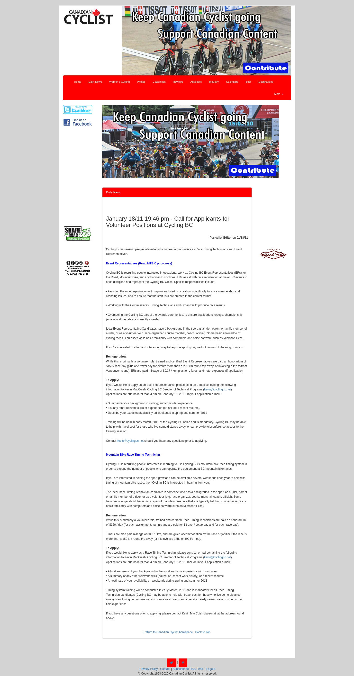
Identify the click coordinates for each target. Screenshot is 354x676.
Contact (165, 669)
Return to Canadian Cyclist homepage (168, 632)
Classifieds (159, 81)
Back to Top (202, 632)
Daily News (95, 81)
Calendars (232, 81)
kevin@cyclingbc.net (217, 389)
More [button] (278, 93)
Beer (248, 81)
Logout (210, 669)
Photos (141, 81)
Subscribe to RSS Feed (187, 669)
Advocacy (196, 81)
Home (77, 81)
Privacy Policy (149, 669)
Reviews (178, 81)
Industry (214, 81)
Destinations (266, 81)
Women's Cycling (119, 81)
